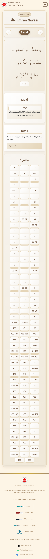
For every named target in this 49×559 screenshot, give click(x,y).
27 (25, 208)
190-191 (34, 449)
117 (24, 345)
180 (34, 431)
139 (24, 368)
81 (35, 288)
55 (35, 248)
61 (35, 259)
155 (34, 391)
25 (35, 202)
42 (14, 231)
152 (34, 385)
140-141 (34, 368)
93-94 (34, 311)
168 (24, 414)
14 (25, 185)
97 (35, 317)
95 (14, 317)
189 (24, 449)
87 (35, 299)
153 (14, 391)
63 (25, 265)
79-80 (24, 288)
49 (25, 242)
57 (25, 254)
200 (29, 460)
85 (14, 299)
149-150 (14, 385)
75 (14, 282)
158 (34, 397)
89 (25, 305)
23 (14, 202)
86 (25, 299)
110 (34, 334)
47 (35, 236)
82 (14, 294)
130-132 (34, 357)
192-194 (14, 454)
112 (24, 340)
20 (14, 196)
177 (34, 426)
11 (25, 179)
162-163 (14, 408)
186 (24, 443)
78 (14, 288)
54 (25, 248)
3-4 (34, 168)
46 (25, 236)
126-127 (14, 357)
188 (14, 449)
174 (34, 420)
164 (24, 408)
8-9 (34, 173)
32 (14, 219)
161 (34, 403)
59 (14, 259)
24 (25, 202)
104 (24, 328)
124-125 (34, 351)
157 (24, 397)
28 (35, 208)
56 (14, 254)
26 (14, 208)
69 (25, 271)
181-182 (14, 437)
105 (34, 328)
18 (25, 191)
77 (35, 282)
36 (14, 225)
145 (14, 380)
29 (14, 213)
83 (25, 294)
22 (35, 196)
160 (24, 403)
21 (25, 196)
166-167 (14, 414)
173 (24, 420)
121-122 (14, 351)
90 (35, 305)
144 (34, 374)
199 (19, 460)
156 (14, 397)
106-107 (14, 334)
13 (14, 185)
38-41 (34, 225)
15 (35, 185)
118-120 (34, 345)
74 (35, 277)
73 (25, 277)
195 (24, 454)
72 (14, 277)
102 (34, 322)
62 (14, 265)
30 (25, 213)
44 (35, 231)
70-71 (34, 271)
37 (25, 225)
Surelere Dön (24, 14)
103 (14, 328)
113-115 (34, 340)
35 (35, 219)
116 (14, 345)
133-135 (14, 363)
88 (14, 305)
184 (34, 437)
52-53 (14, 248)
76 (25, 282)
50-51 (34, 242)
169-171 (34, 414)
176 (24, 426)
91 (14, 311)
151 (24, 385)
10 (14, 179)
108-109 (24, 334)
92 (25, 311)
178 (14, 431)
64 (35, 265)
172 (14, 420)
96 (25, 317)
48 (14, 242)
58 (35, 254)
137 (34, 363)
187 (34, 443)
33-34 (24, 219)
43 (25, 231)
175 (14, 426)
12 (35, 179)
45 (14, 236)
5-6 (14, 173)
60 (25, 259)
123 (24, 351)
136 (24, 363)
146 (24, 380)
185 (14, 443)
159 (14, 403)
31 (35, 213)
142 (14, 374)
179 (24, 431)
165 (34, 408)
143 (24, 374)
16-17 (14, 191)
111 (14, 340)
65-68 (14, 271)
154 (24, 391)
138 (14, 368)
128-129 (24, 357)
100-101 (24, 322)
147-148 (34, 380)
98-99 (14, 322)
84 (35, 294)
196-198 (34, 454)
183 (24, 437)
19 (35, 191)
